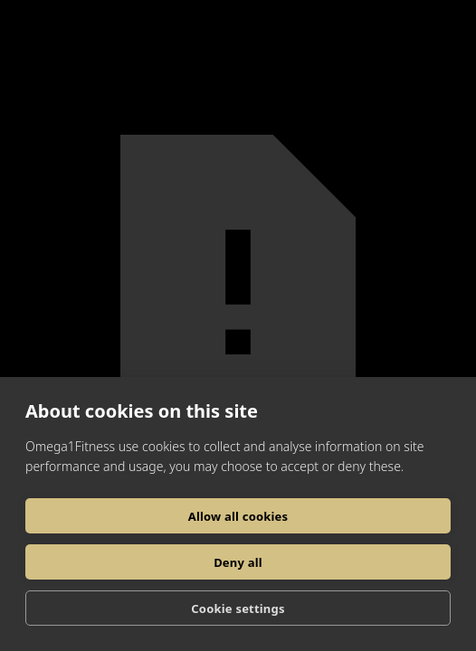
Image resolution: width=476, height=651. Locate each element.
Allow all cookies (238, 516)
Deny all (238, 562)
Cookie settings (237, 608)
